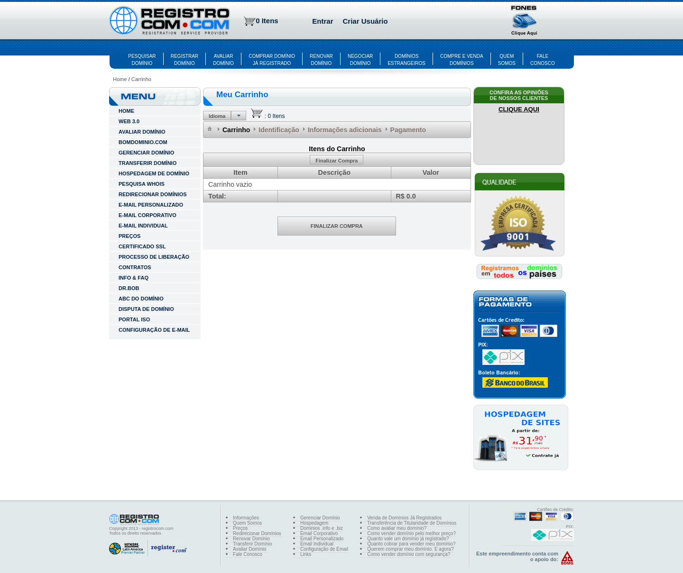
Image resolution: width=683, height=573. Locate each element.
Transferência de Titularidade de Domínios (411, 523)
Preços (129, 236)
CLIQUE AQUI (518, 109)
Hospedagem (314, 523)
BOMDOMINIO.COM (143, 142)
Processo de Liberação (154, 257)
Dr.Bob (129, 288)
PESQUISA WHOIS (142, 184)
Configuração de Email (324, 549)
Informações (246, 517)
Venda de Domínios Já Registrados (404, 517)
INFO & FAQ (133, 278)
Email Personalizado (321, 538)
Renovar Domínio (251, 538)
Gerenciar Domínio (320, 517)
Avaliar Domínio (249, 549)
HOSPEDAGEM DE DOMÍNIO (154, 173)
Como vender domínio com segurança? (408, 554)
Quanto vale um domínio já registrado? (408, 538)
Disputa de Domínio (146, 309)
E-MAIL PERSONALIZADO (151, 205)
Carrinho (141, 79)
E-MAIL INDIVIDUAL (143, 225)
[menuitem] (210, 128)
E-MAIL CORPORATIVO (147, 215)
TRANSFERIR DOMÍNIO (147, 163)
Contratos (135, 267)
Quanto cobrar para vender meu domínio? (411, 543)
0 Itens (267, 21)
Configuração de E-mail (154, 330)
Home (120, 79)
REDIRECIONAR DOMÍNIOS (153, 194)
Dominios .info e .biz (321, 528)
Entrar (322, 21)
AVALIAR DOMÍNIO (142, 132)
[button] (524, 21)
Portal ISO (134, 319)
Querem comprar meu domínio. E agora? (410, 549)
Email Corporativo (319, 533)
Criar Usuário (365, 21)
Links (305, 554)
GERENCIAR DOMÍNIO (146, 152)
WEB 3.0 (129, 121)
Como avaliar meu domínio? (396, 528)
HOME (126, 111)
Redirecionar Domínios (257, 533)
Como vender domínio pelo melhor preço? (411, 533)
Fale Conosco (247, 554)
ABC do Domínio (141, 298)
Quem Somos (247, 523)
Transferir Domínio (252, 543)
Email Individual (316, 543)
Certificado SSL (142, 246)
